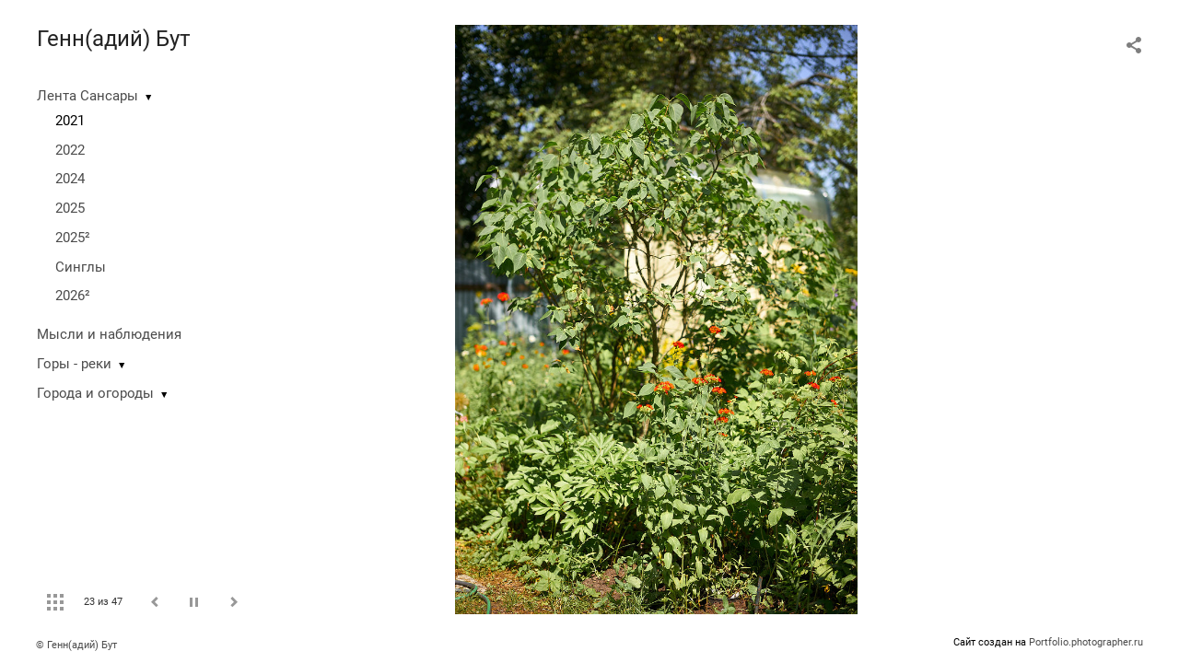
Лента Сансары (87, 95)
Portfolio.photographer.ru (1086, 642)
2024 (70, 178)
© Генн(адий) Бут (76, 645)
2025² (72, 237)
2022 (70, 150)
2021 (70, 120)
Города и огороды (95, 393)
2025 (70, 208)
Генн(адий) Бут (114, 39)
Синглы (80, 267)
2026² (72, 295)
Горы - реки (74, 363)
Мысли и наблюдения (109, 334)
